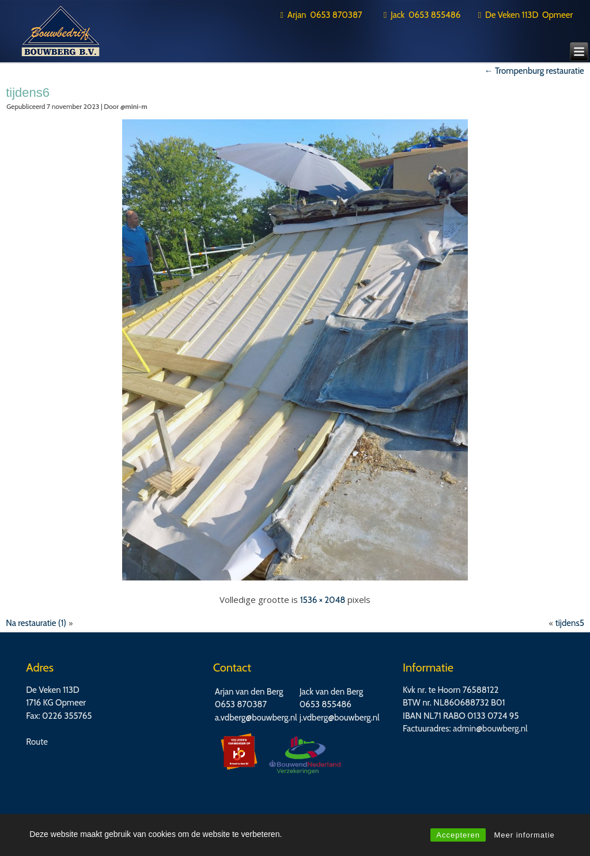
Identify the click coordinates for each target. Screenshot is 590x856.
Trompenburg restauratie (534, 71)
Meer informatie (524, 835)
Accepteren (458, 835)
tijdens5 (569, 623)
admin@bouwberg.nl (490, 728)
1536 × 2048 (323, 600)
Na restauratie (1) (36, 623)
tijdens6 (28, 92)
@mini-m (134, 106)
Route (37, 742)
